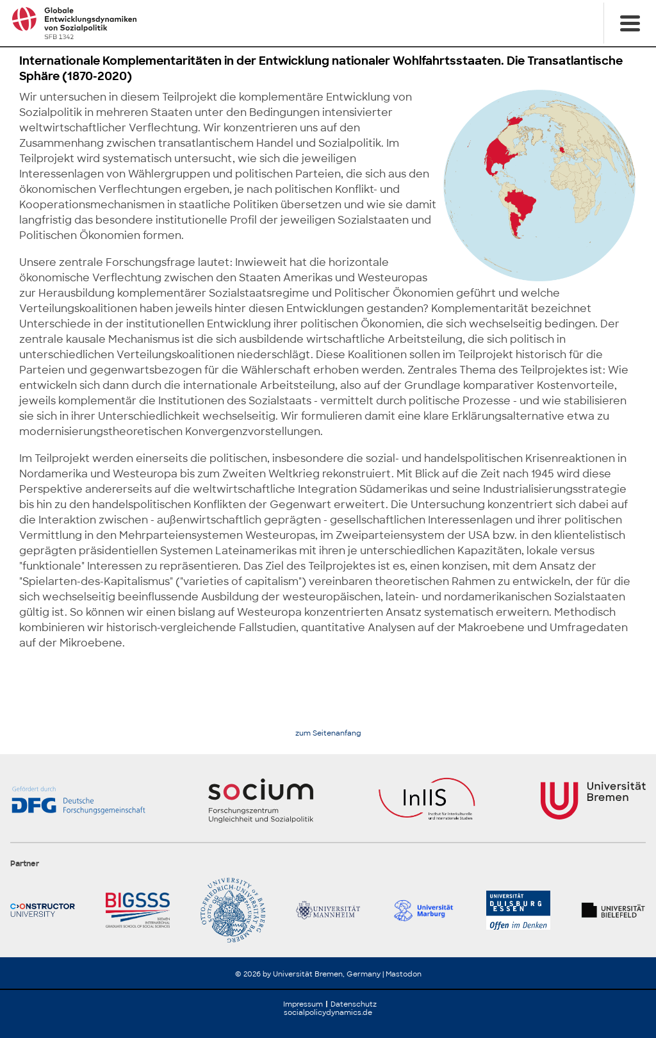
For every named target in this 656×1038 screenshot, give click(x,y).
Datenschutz (354, 1004)
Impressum (303, 1004)
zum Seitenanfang (328, 733)
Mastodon (404, 973)
